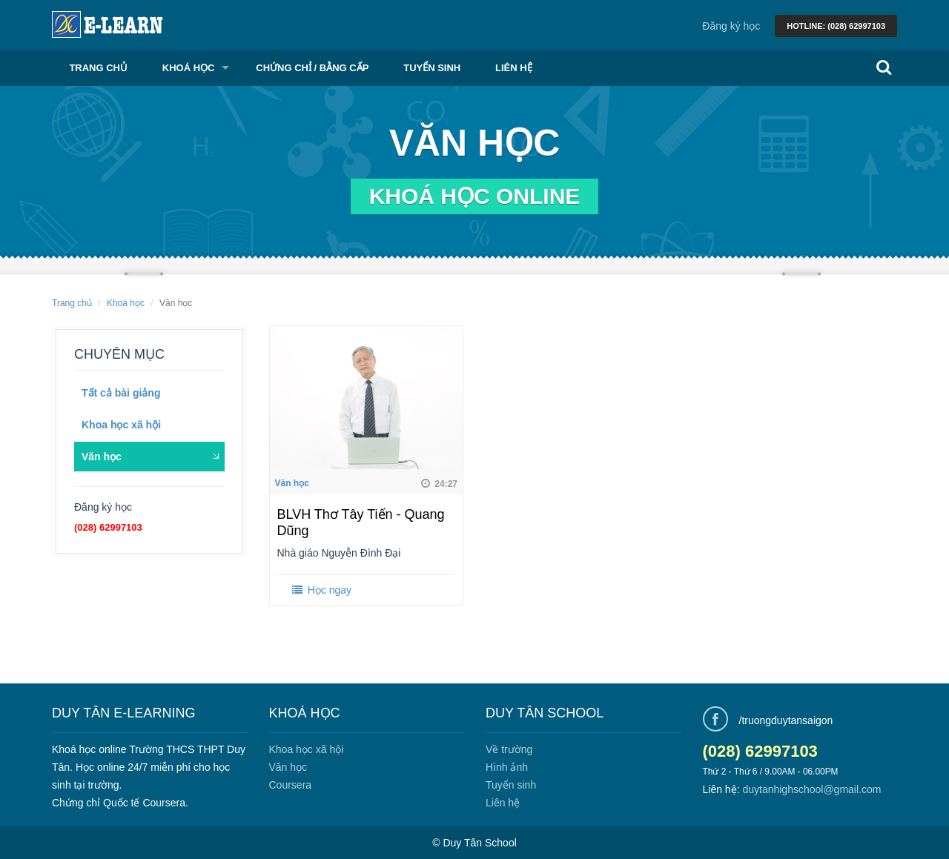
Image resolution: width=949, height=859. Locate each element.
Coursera (290, 785)
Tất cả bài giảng (121, 393)
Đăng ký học (731, 26)
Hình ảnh (507, 767)
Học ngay (320, 590)
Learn (107, 24)
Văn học (102, 456)
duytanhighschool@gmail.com (811, 789)
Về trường (509, 749)
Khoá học (188, 67)
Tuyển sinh (431, 67)
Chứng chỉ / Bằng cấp (312, 67)
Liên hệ (513, 67)
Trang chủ (98, 67)
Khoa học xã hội (121, 425)
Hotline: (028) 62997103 (836, 25)
